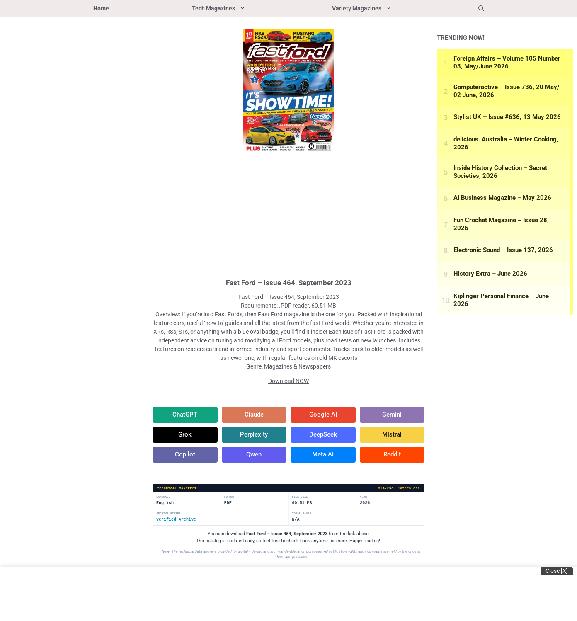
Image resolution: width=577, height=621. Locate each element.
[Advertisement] (288, 215)
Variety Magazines (384, 8)
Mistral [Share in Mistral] (392, 435)
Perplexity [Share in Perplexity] (253, 435)
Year (363, 499)
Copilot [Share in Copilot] (184, 456)
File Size (300, 499)
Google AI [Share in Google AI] (323, 415)
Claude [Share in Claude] (254, 415)
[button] (481, 8)
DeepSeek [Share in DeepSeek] (323, 435)
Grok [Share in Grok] (185, 435)
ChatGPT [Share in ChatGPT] (185, 415)
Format (229, 499)
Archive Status (168, 515)
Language (163, 499)
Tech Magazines (241, 8)
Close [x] (556, 571)
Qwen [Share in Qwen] (254, 456)
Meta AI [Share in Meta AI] (323, 456)
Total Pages (301, 515)
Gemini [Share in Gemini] (392, 415)
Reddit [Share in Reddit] (392, 456)
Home (101, 8)
